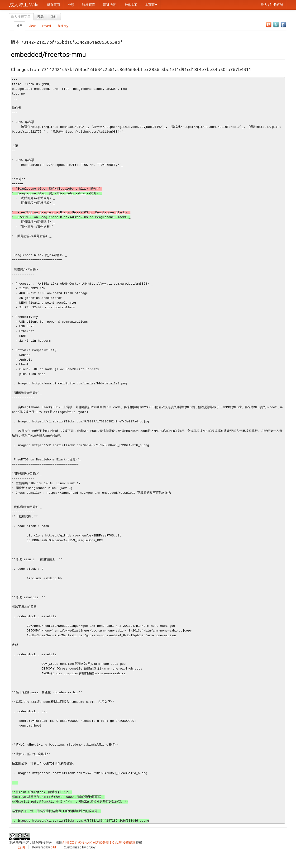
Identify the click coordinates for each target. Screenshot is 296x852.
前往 (54, 17)
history (63, 26)
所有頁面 (53, 5)
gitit (53, 847)
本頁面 (151, 5)
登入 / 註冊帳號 (272, 5)
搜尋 (40, 17)
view (32, 26)
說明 (21, 847)
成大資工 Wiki (23, 4)
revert (46, 26)
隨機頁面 (88, 5)
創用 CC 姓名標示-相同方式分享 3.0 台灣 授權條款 (99, 842)
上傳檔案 (130, 5)
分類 (71, 5)
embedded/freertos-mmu (48, 54)
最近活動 (109, 5)
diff (19, 26)
